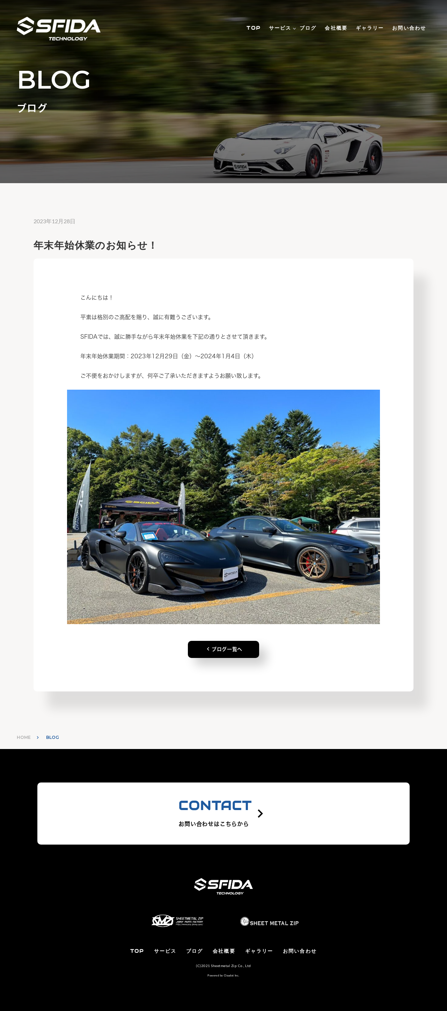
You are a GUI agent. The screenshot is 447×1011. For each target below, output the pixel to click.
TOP (253, 28)
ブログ (308, 28)
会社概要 (336, 28)
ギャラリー (370, 28)
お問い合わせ (409, 28)
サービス (280, 28)
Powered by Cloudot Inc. (223, 975)
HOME (24, 737)
